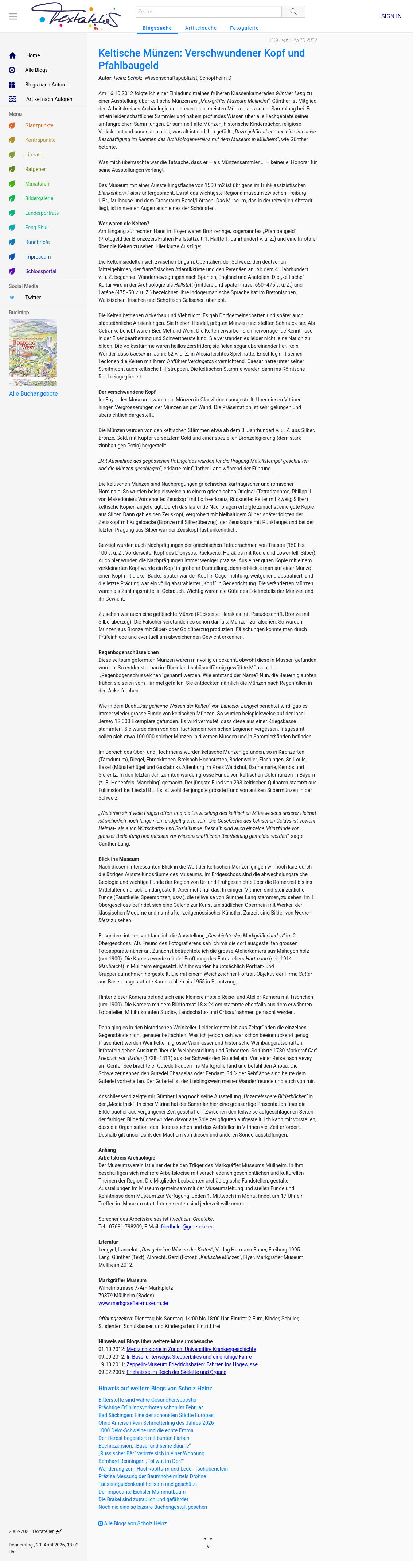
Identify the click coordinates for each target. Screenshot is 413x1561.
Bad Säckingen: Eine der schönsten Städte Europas (156, 1415)
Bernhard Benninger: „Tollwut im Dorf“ (141, 1461)
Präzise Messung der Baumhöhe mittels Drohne (152, 1476)
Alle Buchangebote (33, 393)
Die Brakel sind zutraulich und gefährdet (143, 1499)
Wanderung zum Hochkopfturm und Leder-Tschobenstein (163, 1469)
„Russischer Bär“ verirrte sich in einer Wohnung (151, 1453)
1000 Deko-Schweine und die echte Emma (146, 1430)
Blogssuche (157, 28)
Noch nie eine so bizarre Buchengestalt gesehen (152, 1507)
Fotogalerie (244, 28)
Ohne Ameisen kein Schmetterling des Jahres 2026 (156, 1423)
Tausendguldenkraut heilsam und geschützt (147, 1484)
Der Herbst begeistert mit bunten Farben (144, 1438)
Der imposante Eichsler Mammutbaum (142, 1492)
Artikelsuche (201, 28)
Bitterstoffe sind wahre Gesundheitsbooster (147, 1400)
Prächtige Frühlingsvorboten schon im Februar (150, 1407)
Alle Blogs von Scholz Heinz (132, 1523)
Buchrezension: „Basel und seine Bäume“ (144, 1446)
